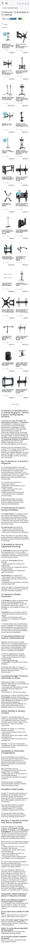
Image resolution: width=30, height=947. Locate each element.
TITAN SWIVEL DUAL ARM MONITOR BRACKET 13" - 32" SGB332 (7, 338)
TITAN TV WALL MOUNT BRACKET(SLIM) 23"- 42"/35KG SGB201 (8, 391)
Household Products (12, 8)
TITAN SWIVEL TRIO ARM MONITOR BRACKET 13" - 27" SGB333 (21, 258)
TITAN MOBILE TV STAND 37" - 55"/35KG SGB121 (22, 284)
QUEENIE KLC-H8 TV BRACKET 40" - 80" (7, 124)
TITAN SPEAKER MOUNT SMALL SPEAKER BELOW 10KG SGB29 (8, 364)
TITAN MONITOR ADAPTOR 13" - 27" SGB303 (7, 205)
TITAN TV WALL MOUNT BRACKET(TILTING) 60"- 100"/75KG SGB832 (22, 338)
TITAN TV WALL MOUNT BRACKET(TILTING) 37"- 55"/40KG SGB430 (22, 391)
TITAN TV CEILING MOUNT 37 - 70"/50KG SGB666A (8, 152)
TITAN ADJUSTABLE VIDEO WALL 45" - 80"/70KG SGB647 (7, 284)
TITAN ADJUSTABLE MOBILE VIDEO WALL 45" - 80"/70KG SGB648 (8, 178)
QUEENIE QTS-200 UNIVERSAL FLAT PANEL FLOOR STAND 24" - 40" (22, 125)
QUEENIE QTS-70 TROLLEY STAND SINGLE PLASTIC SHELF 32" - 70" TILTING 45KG (22, 99)
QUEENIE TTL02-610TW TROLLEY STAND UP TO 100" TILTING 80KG (8, 99)
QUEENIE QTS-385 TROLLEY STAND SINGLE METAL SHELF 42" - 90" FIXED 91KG (22, 152)
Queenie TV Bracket (17, 882)
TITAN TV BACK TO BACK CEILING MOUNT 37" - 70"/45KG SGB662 (7, 231)
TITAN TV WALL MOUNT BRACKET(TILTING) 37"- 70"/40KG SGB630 (22, 311)
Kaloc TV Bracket (7, 883)
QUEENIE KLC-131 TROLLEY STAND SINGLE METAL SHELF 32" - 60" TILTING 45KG (8, 46)
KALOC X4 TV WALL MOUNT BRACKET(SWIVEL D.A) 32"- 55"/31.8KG (21, 46)
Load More (15, 404)
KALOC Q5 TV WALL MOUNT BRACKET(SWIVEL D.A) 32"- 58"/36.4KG (7, 72)
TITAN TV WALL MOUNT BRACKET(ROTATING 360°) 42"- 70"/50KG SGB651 (22, 364)
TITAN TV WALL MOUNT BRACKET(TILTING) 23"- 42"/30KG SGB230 (22, 205)
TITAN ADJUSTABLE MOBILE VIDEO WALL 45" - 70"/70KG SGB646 (8, 258)
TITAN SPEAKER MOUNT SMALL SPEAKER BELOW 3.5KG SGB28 (22, 231)
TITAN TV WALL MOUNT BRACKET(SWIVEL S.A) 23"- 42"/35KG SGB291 (8, 311)
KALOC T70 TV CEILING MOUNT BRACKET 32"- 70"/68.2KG (22, 72)
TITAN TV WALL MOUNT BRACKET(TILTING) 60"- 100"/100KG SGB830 (22, 178)
